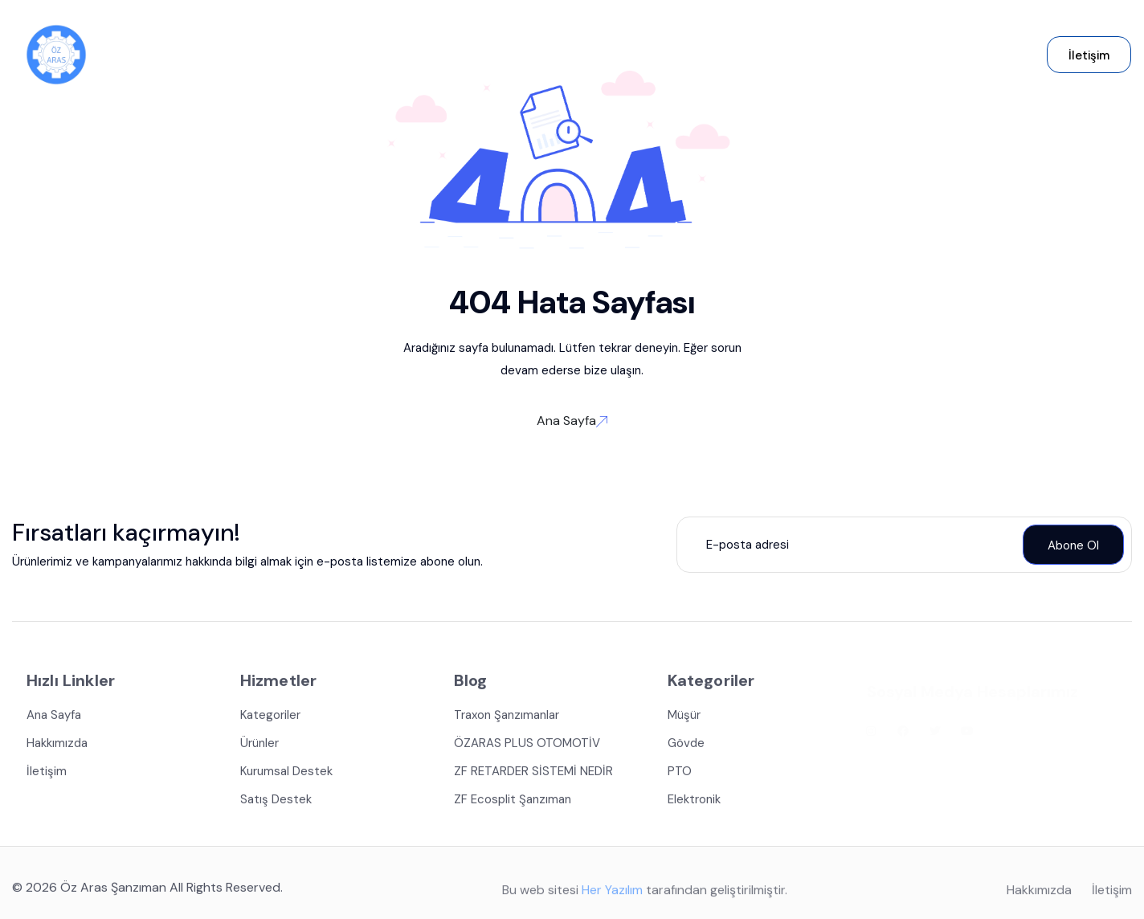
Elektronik (694, 802)
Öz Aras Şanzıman (113, 889)
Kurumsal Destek (286, 774)
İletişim (47, 774)
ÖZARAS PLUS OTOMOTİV (527, 745)
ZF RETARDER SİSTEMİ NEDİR (533, 774)
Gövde (686, 745)
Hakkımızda (57, 745)
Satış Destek (276, 802)
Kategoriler (270, 717)
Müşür (684, 717)
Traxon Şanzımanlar (506, 717)
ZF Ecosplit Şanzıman (512, 802)
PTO (680, 774)
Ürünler (259, 745)
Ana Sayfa (572, 420)
